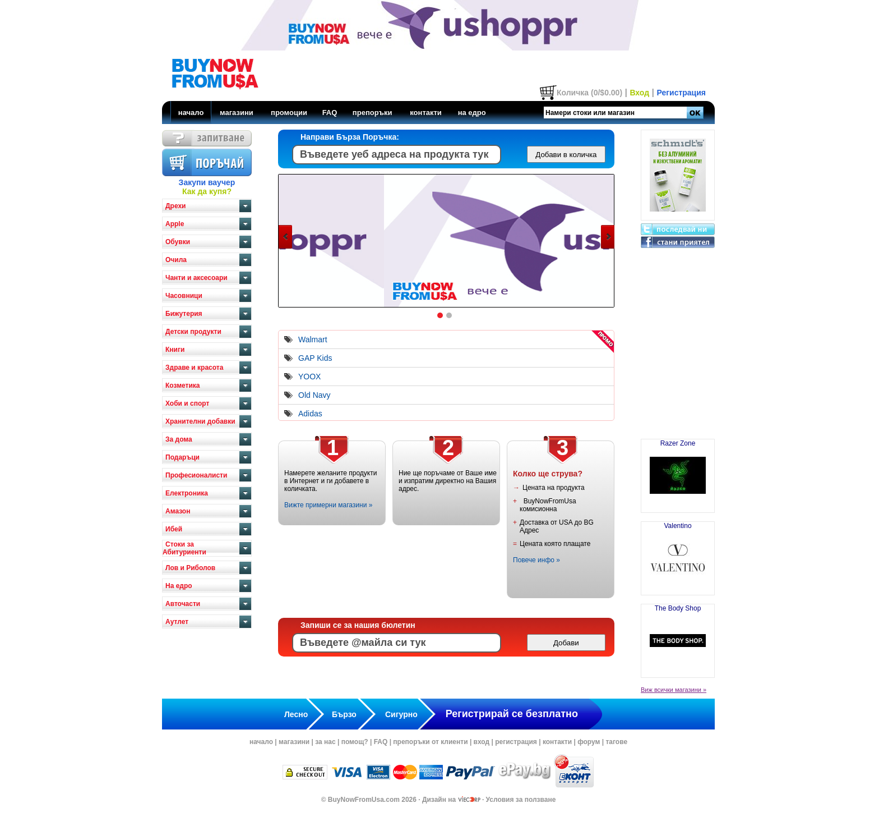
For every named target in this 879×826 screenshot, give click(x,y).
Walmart (312, 339)
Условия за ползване (521, 800)
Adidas (310, 413)
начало (191, 112)
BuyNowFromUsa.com (364, 800)
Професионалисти (196, 475)
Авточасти (182, 604)
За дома (178, 439)
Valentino (678, 554)
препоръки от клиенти (430, 742)
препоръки (372, 112)
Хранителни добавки (200, 421)
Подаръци (182, 457)
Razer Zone (678, 471)
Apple (174, 224)
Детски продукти (193, 332)
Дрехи (175, 206)
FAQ (329, 112)
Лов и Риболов (190, 568)
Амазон (177, 511)
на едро (472, 112)
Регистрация (681, 92)
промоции (289, 112)
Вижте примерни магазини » (328, 505)
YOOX (309, 376)
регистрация (516, 742)
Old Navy (314, 395)
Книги (174, 350)
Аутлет (176, 622)
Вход (639, 92)
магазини (236, 112)
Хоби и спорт (187, 403)
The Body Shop (678, 636)
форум (588, 742)
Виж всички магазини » (673, 689)
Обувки (177, 242)
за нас (325, 742)
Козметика (182, 385)
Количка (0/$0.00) (589, 92)
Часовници (183, 296)
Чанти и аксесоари (196, 278)
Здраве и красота (194, 367)
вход (482, 742)
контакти (426, 112)
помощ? (354, 742)
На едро (178, 586)
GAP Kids (315, 358)
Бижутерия (183, 314)
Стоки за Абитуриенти (184, 548)
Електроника (186, 493)
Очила (176, 260)
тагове (616, 742)
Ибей (173, 529)
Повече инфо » (536, 560)
